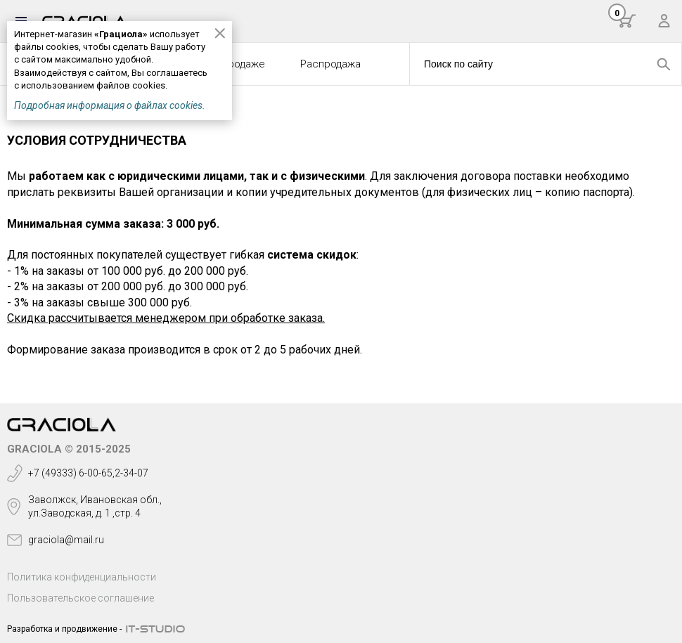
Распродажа (330, 64)
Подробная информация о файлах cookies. (109, 105)
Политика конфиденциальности (81, 577)
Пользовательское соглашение (80, 598)
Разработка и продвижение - (64, 629)
